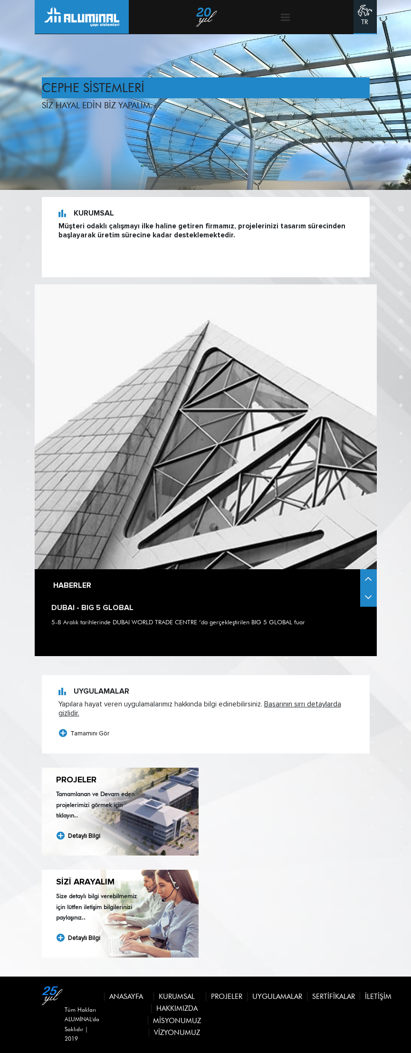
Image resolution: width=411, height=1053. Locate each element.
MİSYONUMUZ (177, 1020)
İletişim (378, 996)
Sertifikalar (333, 996)
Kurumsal (177, 996)
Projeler (226, 996)
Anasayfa (126, 996)
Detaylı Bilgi (78, 836)
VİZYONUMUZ (177, 1032)
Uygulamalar (277, 996)
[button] (368, 597)
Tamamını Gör (83, 733)
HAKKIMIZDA (177, 1008)
